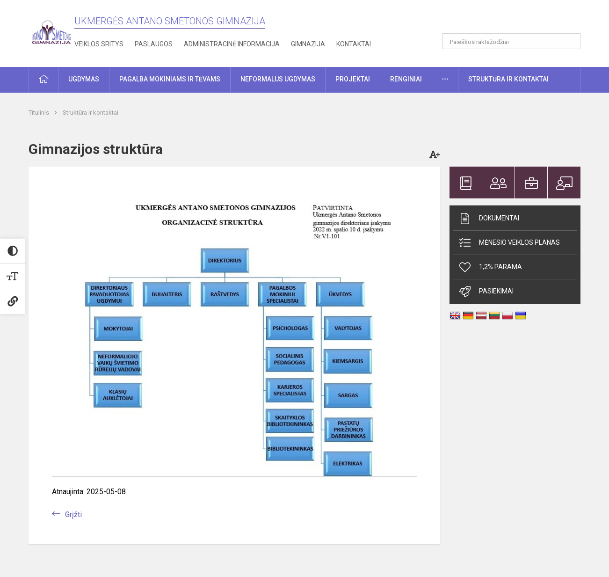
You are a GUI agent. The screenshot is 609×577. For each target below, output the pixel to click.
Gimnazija (308, 44)
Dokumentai (488, 218)
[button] (516, 19)
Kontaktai (353, 44)
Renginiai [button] (406, 79)
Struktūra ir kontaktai (90, 112)
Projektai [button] (352, 79)
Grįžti (73, 514)
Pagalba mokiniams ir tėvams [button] (169, 79)
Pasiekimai (486, 291)
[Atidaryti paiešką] (570, 41)
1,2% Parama (490, 267)
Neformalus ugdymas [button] (277, 79)
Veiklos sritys (98, 44)
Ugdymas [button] (83, 79)
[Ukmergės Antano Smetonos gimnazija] (51, 31)
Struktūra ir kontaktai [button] (508, 79)
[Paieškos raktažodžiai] (511, 41)
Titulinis (40, 112)
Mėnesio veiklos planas (509, 242)
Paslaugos (154, 44)
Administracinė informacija (232, 44)
